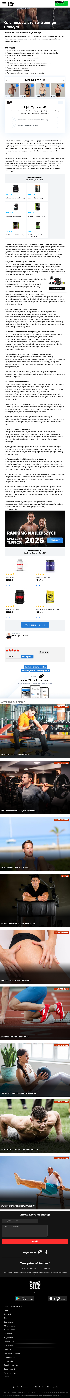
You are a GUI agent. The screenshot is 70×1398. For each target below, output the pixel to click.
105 (41, 1383)
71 (16, 1380)
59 (56, 1377)
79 (32, 1380)
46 (30, 1377)
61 (60, 1377)
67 (7, 1380)
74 (22, 1380)
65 (3, 1380)
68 (10, 1380)
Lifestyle (7, 1331)
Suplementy (9, 1303)
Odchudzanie (9, 1323)
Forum (6, 1358)
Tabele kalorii (9, 1350)
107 (46, 1383)
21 (44, 1374)
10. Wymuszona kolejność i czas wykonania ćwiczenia (24, 73)
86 (46, 1380)
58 (54, 1377)
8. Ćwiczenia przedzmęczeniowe (16, 68)
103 (35, 1383)
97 (20, 1383)
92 (58, 1380)
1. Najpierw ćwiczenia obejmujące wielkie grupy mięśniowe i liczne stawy (31, 50)
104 (38, 1383)
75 (24, 1380)
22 (46, 1374)
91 (56, 1380)
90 (54, 1380)
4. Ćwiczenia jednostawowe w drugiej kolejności (22, 58)
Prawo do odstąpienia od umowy (35, 1388)
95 (64, 1380)
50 (38, 1377)
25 (52, 1374)
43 (24, 1377)
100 (26, 1383)
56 (50, 1377)
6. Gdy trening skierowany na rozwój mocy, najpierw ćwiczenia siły (28, 63)
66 (5, 1380)
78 (30, 1380)
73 (20, 1380)
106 (43, 1383)
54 (46, 1377)
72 (18, 1380)
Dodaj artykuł (14, 1368)
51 (40, 1377)
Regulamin (25, 1368)
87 (48, 1380)
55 (48, 1377)
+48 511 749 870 (44, 1250)
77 (28, 1380)
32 (67, 1374)
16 (34, 1374)
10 (22, 1374)
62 (62, 1377)
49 (36, 1377)
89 (52, 1380)
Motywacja (8, 1343)
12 (26, 1374)
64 (66, 1377)
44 (26, 1377)
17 (36, 1374)
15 (32, 1374)
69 (12, 1380)
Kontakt (34, 1368)
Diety (6, 1299)
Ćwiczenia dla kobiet (12, 1335)
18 (38, 1374)
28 (58, 1374)
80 (34, 1380)
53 (44, 1377)
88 (50, 1380)
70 (14, 1380)
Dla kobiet (8, 1315)
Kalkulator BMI (9, 1339)
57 (52, 1377)
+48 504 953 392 (26, 1250)
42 (22, 1377)
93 (60, 1380)
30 (63, 1374)
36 (10, 1377)
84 (42, 1380)
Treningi (7, 1296)
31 (65, 1374)
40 (18, 1377)
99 (24, 1383)
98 (22, 1383)
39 (16, 1377)
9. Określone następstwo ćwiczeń (17, 70)
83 (40, 1380)
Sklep (6, 1292)
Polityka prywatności (53, 1368)
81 (36, 1380)
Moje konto (8, 1319)
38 (14, 1377)
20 (42, 1374)
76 (26, 1380)
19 (40, 1374)
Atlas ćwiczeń (9, 1307)
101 (29, 1383)
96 (66, 1380)
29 (61, 1374)
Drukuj (44, 634)
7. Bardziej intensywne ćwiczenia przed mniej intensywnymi (26, 65)
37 (12, 1377)
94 (62, 1380)
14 (30, 1374)
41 (20, 1377)
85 (44, 1380)
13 (28, 1374)
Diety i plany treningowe (13, 1288)
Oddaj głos (27, 638)
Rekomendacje (10, 1354)
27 (56, 1374)
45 (28, 1377)
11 (24, 1374)
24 (50, 1374)
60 (58, 1377)
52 (42, 1377)
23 (48, 1374)
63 (64, 1377)
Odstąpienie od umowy (35, 1391)
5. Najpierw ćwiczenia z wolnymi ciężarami (20, 60)
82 (38, 1380)
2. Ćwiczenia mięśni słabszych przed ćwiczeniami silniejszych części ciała (31, 53)
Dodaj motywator (11, 1346)
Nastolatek (8, 1327)
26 (54, 1374)
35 (7, 1377)
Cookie (41, 1368)
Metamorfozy (9, 1311)
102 (32, 1383)
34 (5, 1377)
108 (49, 1383)
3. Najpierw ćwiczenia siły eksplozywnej (19, 55)
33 (3, 1377)
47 (32, 1377)
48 (34, 1377)
